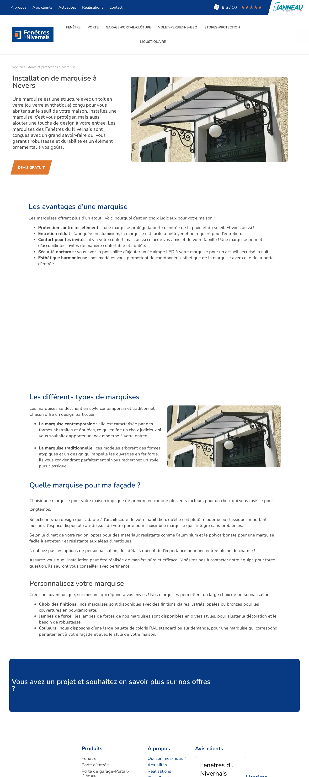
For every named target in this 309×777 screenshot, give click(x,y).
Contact (116, 7)
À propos (19, 7)
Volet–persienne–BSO (177, 27)
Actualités (67, 7)
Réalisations (92, 7)
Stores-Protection (222, 27)
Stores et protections (42, 67)
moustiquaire (153, 41)
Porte (93, 27)
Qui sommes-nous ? (167, 758)
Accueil (17, 67)
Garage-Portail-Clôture (128, 27)
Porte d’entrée (95, 764)
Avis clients (42, 7)
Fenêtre (73, 27)
